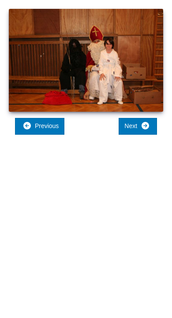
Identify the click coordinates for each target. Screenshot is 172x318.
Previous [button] (40, 125)
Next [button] (137, 125)
